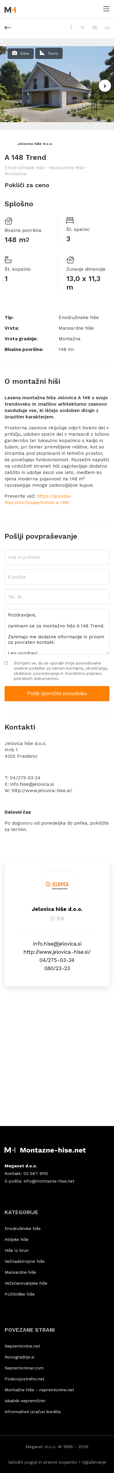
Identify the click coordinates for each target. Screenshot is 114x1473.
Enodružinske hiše (23, 1228)
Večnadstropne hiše (25, 1261)
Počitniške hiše (20, 1294)
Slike (24, 53)
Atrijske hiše (17, 1239)
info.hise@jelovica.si (32, 784)
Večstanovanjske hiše (26, 1283)
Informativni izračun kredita (32, 1411)
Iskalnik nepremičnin (25, 1400)
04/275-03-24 (25, 778)
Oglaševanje (94, 1462)
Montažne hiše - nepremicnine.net (39, 1389)
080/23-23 (57, 968)
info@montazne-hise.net (49, 1181)
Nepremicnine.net (22, 1346)
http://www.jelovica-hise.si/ (42, 790)
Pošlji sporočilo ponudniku (57, 693)
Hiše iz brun (17, 1250)
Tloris (53, 53)
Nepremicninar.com (24, 1367)
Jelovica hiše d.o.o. (29, 144)
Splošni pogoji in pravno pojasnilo (42, 1462)
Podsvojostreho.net (24, 1378)
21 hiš (57, 918)
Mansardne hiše (20, 1272)
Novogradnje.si (19, 1357)
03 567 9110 (35, 1173)
